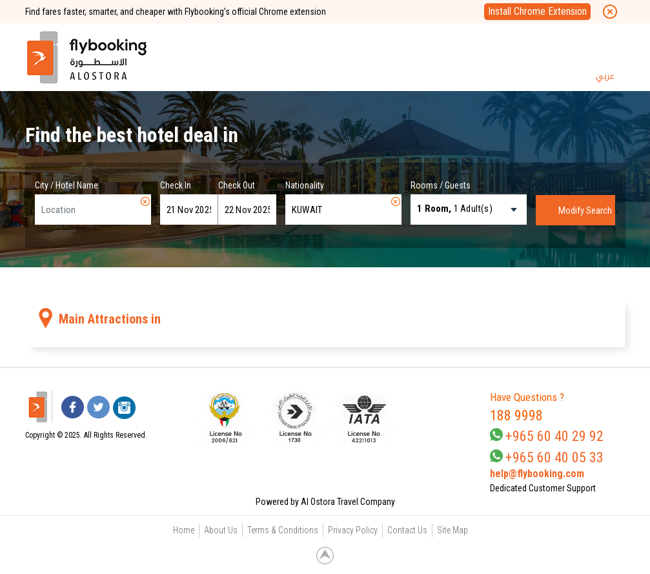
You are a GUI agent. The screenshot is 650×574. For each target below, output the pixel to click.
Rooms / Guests (441, 185)
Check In (175, 185)
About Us (221, 530)
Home (183, 530)
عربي (605, 76)
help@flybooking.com (537, 473)
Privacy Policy (353, 530)
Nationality (304, 185)
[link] (430, 417)
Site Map (452, 530)
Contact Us (407, 530)
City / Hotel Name (66, 185)
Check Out (236, 185)
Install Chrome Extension (537, 11)
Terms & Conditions (282, 530)
